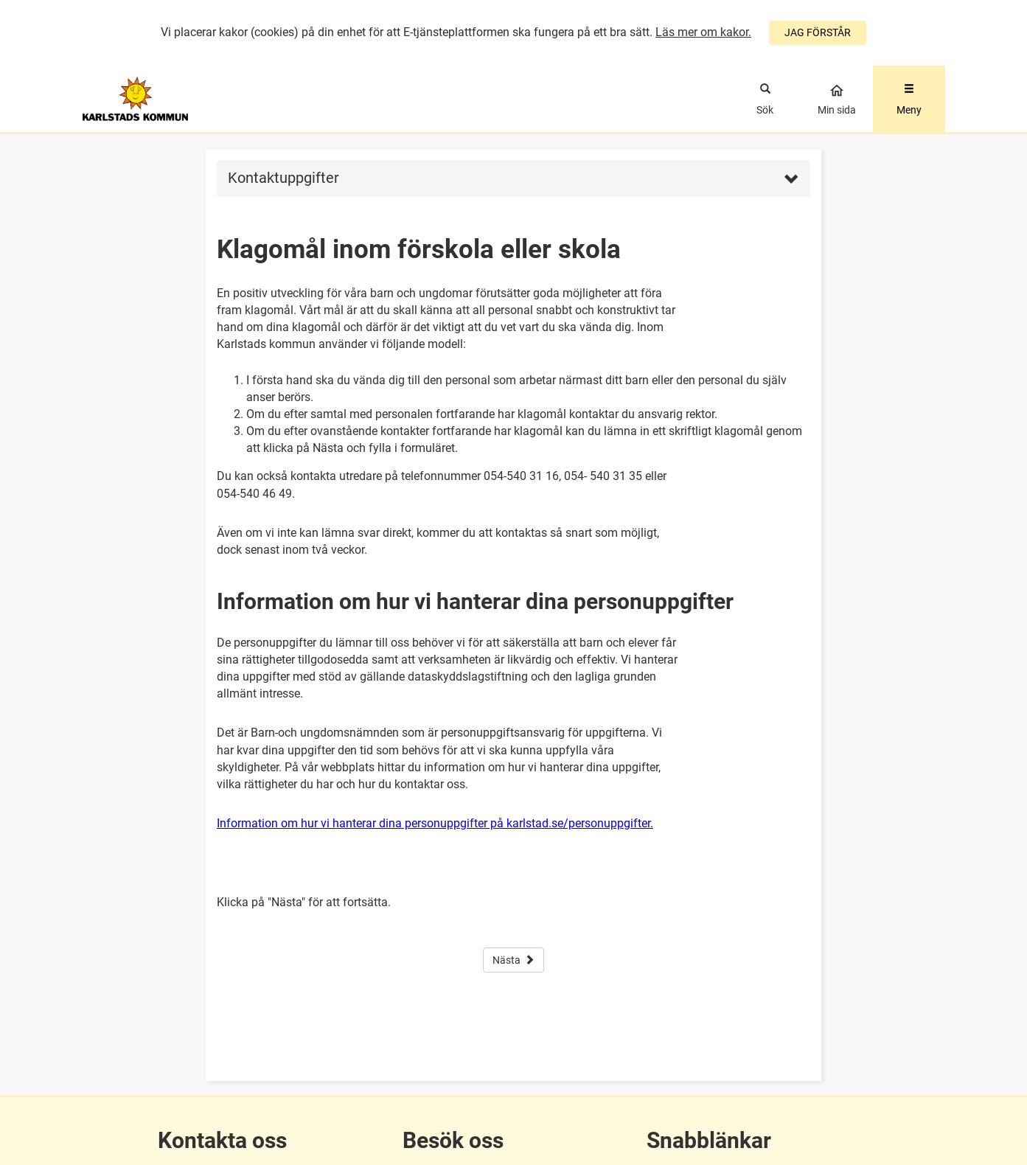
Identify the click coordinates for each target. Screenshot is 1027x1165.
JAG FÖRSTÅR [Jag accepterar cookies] (817, 32)
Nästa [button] (513, 960)
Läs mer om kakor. (703, 32)
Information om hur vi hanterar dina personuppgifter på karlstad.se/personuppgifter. (435, 823)
